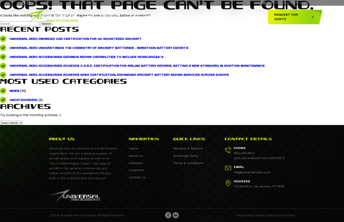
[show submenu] (128, 17)
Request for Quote (293, 17)
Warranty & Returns (188, 148)
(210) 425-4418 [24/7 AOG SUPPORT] (259, 158)
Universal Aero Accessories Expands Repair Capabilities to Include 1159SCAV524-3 (85, 57)
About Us (136, 155)
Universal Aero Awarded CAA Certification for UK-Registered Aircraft (75, 39)
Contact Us (247, 17)
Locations (136, 170)
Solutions (147, 17)
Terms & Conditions (187, 162)
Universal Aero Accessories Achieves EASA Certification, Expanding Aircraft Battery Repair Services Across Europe (117, 74)
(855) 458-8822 (244, 153)
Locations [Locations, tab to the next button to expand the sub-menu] (174, 17)
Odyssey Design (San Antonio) (274, 215)
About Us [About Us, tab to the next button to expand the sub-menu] (117, 17)
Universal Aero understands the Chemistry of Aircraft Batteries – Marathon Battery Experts (98, 48)
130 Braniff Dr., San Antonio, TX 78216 (259, 186)
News (14, 91)
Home (96, 17)
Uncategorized (23, 100)
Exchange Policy (185, 155)
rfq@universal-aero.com (252, 172)
